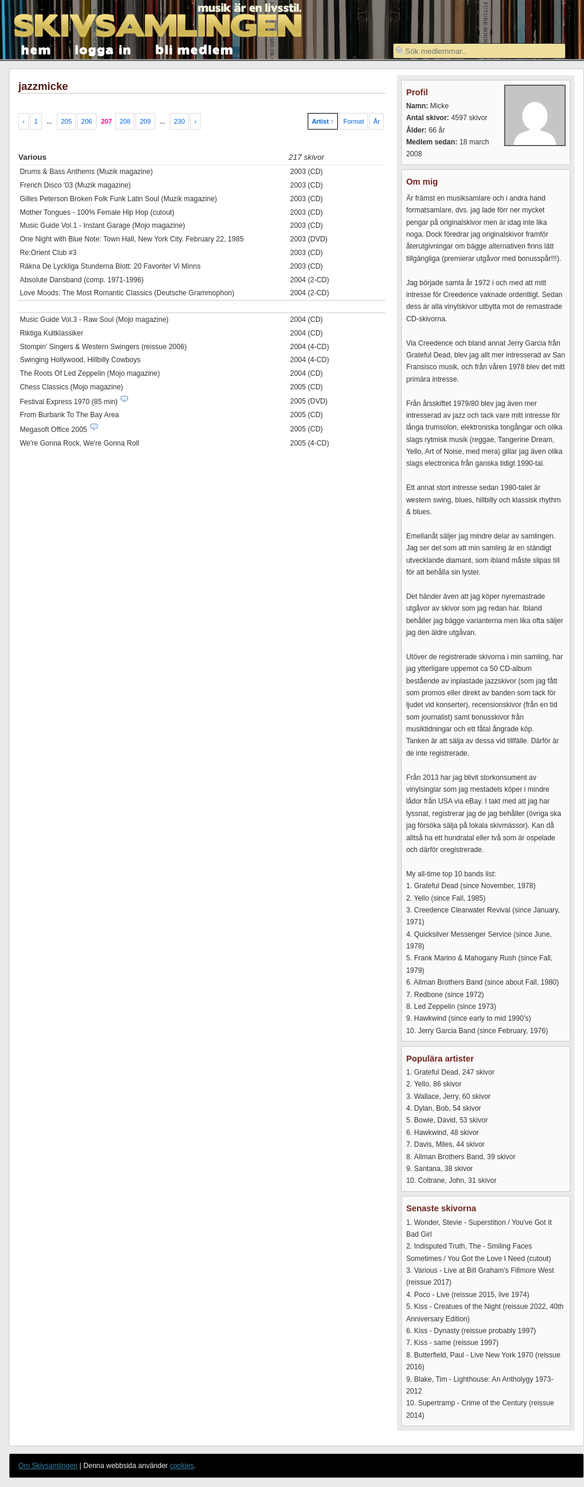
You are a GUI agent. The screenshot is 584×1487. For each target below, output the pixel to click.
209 (145, 121)
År (376, 121)
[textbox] (479, 51)
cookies (182, 1466)
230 (179, 121)
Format (353, 121)
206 (86, 121)
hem (36, 49)
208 (125, 121)
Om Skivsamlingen (48, 1466)
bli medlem (195, 49)
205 (66, 121)
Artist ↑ (323, 121)
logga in (103, 49)
